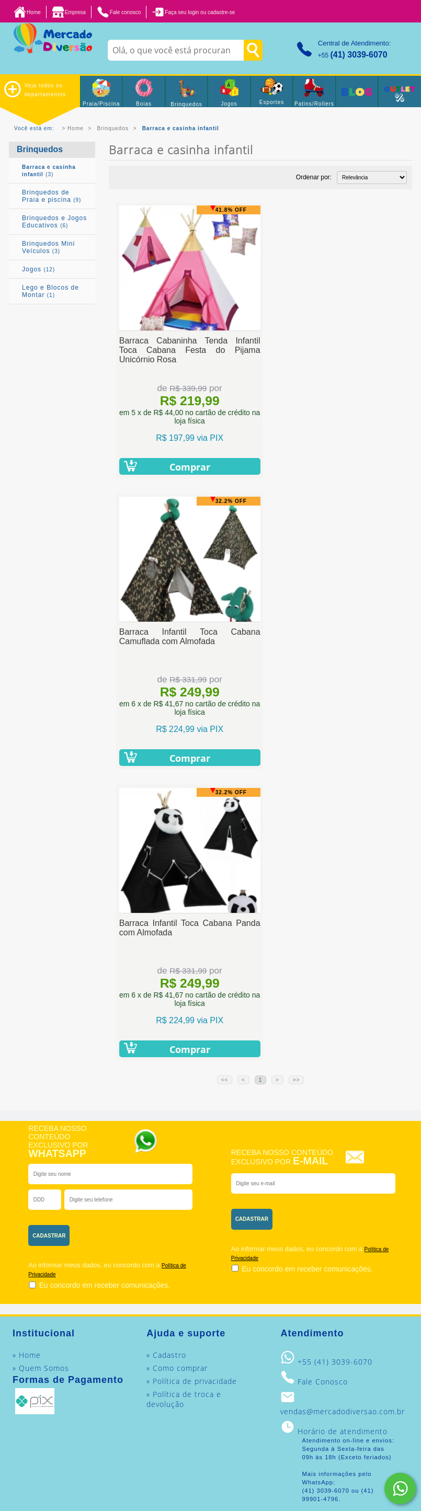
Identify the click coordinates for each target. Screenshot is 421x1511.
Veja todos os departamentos (35, 89)
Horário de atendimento (343, 1140)
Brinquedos (113, 128)
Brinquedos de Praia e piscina (51, 196)
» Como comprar (177, 1077)
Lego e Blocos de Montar (50, 291)
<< (225, 789)
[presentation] (171, 940)
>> (296, 789)
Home (75, 128)
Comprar (184, 467)
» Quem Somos (41, 1077)
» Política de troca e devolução (183, 1108)
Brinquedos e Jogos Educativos (54, 221)
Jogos (38, 269)
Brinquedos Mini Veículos (48, 247)
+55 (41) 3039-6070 (335, 1070)
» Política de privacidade (191, 1090)
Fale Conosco (323, 1090)
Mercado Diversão (293, 1400)
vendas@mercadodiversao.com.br (342, 1120)
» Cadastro (166, 1064)
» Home (27, 1064)
